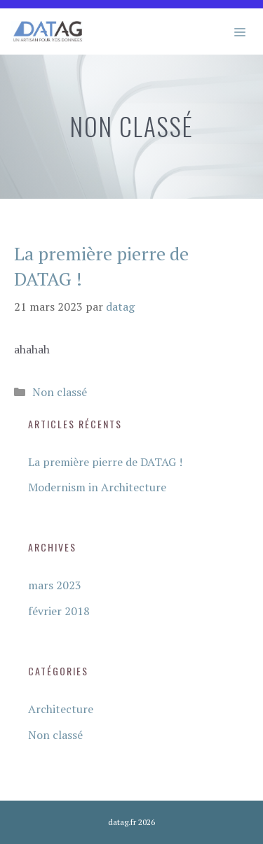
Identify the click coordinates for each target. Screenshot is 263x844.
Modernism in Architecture (97, 487)
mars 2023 (54, 585)
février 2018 (59, 611)
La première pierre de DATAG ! (105, 462)
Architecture (60, 709)
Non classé (59, 392)
